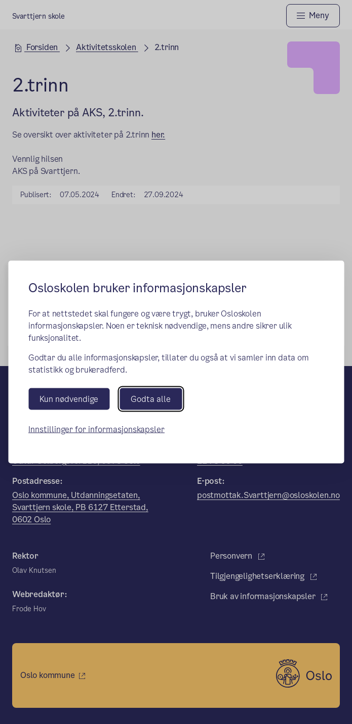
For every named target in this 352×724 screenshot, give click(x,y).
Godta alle (151, 398)
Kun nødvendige (69, 398)
